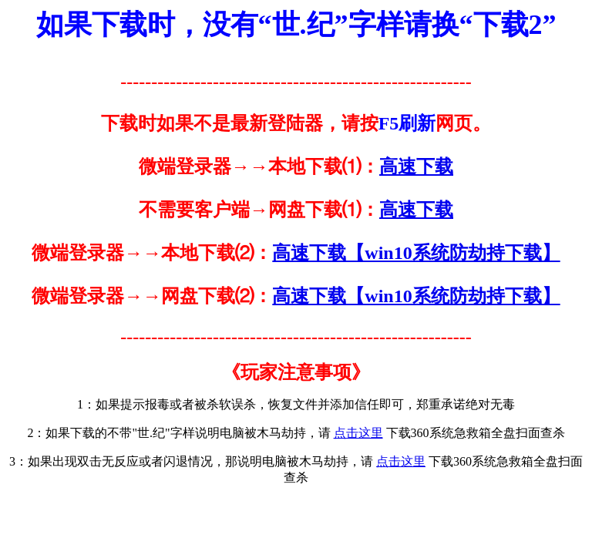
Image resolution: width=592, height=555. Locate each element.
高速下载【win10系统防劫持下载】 (416, 253)
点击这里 (358, 432)
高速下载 (416, 166)
